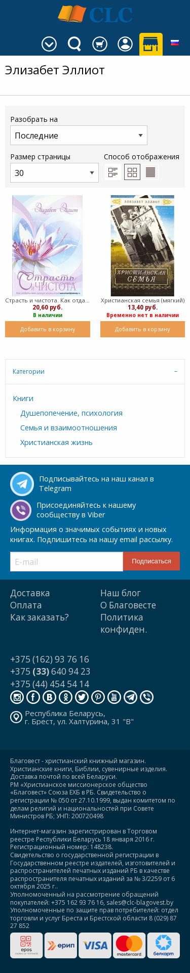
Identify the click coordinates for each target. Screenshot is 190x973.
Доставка (30, 593)
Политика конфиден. (123, 623)
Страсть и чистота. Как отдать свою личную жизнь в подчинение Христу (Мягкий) (47, 300)
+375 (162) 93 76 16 (49, 659)
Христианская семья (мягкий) (142, 300)
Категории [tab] (29, 371)
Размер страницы (54, 167)
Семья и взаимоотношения (68, 427)
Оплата (26, 605)
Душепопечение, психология (71, 413)
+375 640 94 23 (50, 671)
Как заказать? (39, 617)
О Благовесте (128, 605)
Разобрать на (78, 129)
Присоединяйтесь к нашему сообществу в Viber (86, 509)
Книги (23, 398)
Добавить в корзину (47, 329)
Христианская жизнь (56, 442)
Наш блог (120, 593)
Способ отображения (141, 166)
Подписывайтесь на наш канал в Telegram (96, 483)
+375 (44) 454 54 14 (49, 684)
